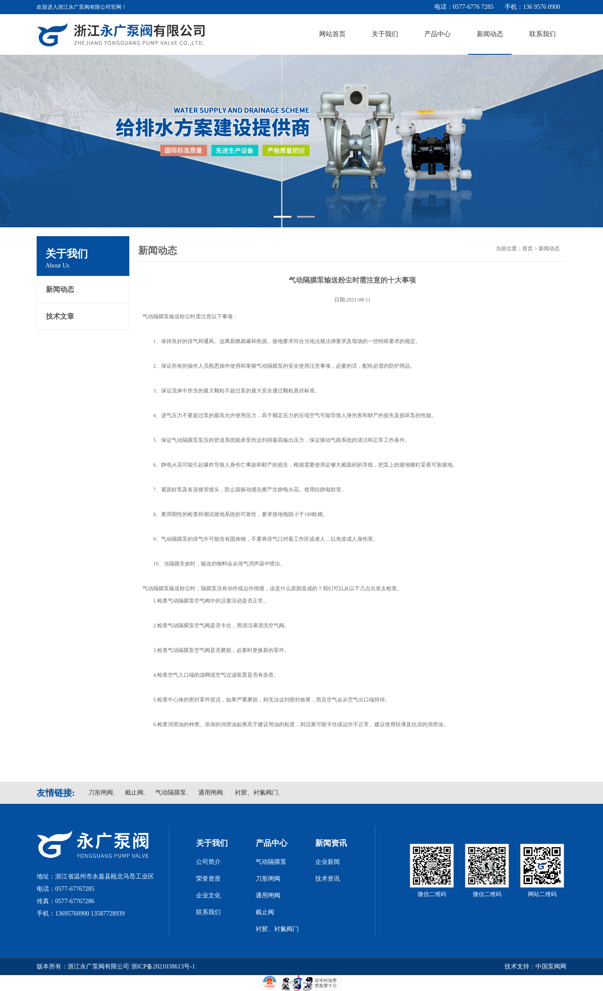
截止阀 (134, 792)
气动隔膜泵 (170, 792)
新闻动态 (490, 34)
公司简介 (208, 862)
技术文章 (60, 316)
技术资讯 (327, 878)
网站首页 (332, 34)
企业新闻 (327, 862)
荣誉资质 (208, 878)
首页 (527, 248)
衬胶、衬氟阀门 (256, 792)
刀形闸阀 (100, 792)
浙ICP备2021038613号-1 (163, 966)
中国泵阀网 (550, 966)
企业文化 (208, 895)
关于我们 (385, 34)
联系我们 (542, 34)
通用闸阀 (210, 792)
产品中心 (437, 34)
